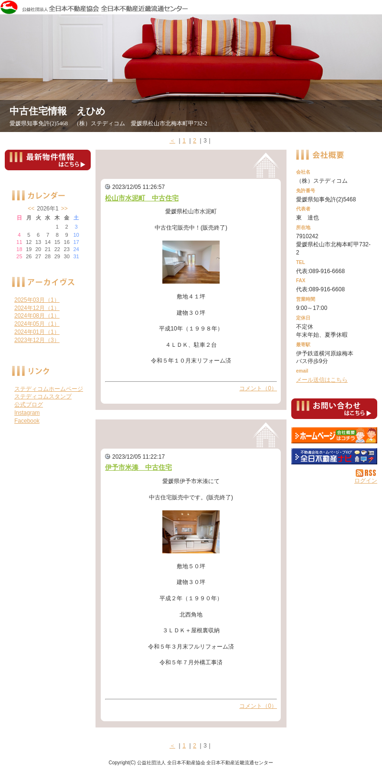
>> (64, 208)
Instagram (27, 412)
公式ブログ (28, 404)
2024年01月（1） (37, 332)
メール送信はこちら (322, 379)
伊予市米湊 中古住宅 (138, 467)
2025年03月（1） (37, 300)
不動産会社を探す (334, 456)
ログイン (365, 480)
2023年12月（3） (37, 340)
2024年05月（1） (37, 323)
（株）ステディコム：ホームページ (334, 435)
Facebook (27, 421)
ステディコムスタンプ (43, 396)
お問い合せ (334, 410)
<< (31, 208)
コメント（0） (258, 388)
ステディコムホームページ (48, 389)
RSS (366, 473)
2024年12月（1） (37, 308)
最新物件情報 (48, 164)
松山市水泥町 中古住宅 (142, 198)
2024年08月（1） (37, 315)
